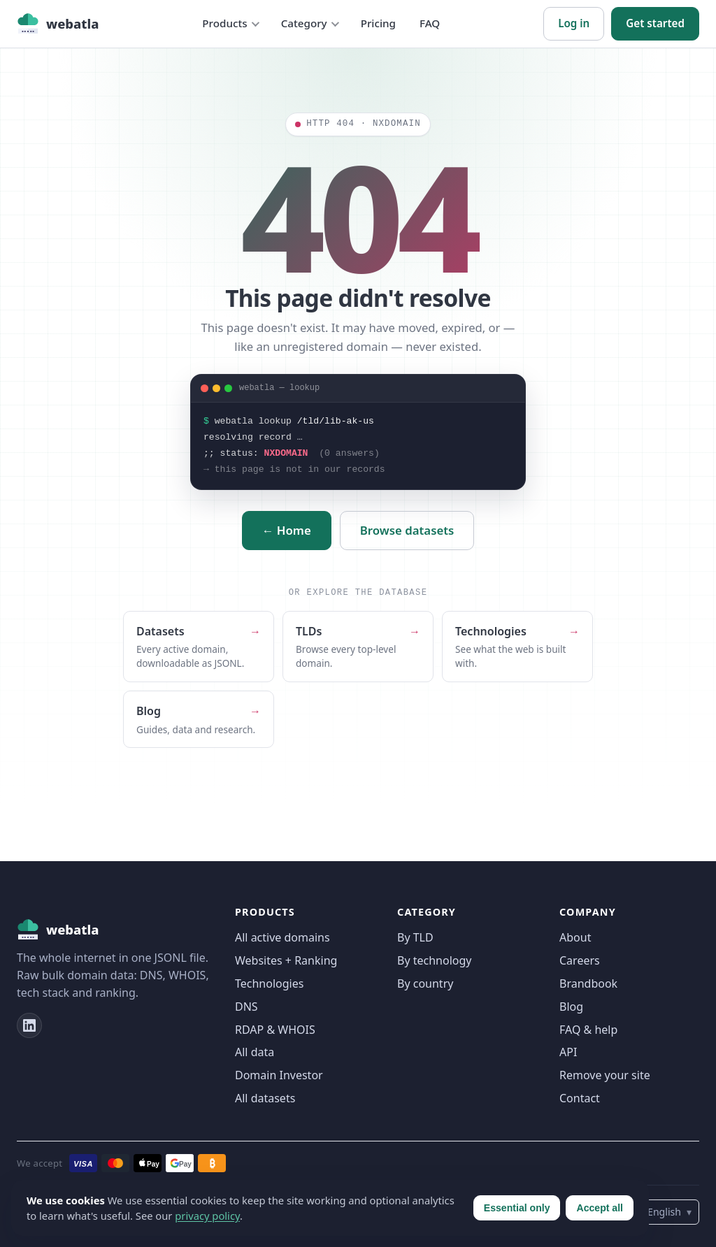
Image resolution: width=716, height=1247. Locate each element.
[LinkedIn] (29, 1025)
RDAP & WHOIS (275, 1029)
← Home (286, 530)
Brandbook (588, 983)
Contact (579, 1098)
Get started (655, 23)
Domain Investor (279, 1075)
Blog (571, 1006)
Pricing (378, 23)
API (568, 1052)
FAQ (430, 23)
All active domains (282, 937)
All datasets (265, 1098)
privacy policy (207, 1216)
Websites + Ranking (286, 960)
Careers (579, 960)
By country (425, 983)
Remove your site (604, 1075)
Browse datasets (407, 530)
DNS (246, 1006)
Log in (573, 23)
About (575, 937)
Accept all (599, 1207)
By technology (434, 960)
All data (254, 1052)
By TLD (415, 937)
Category (304, 23)
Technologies (269, 983)
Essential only (517, 1207)
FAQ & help (588, 1029)
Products (224, 23)
